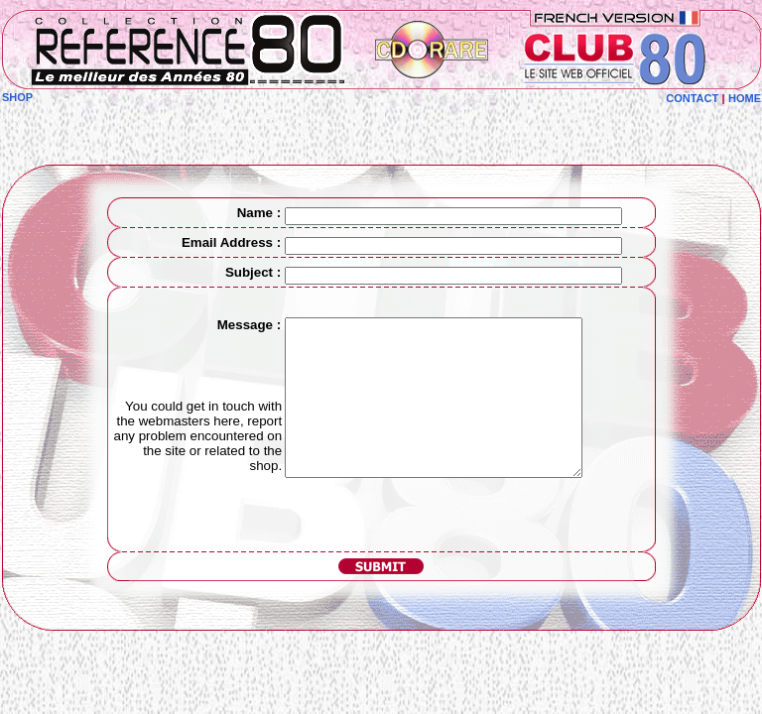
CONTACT (692, 98)
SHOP (17, 97)
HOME (744, 98)
